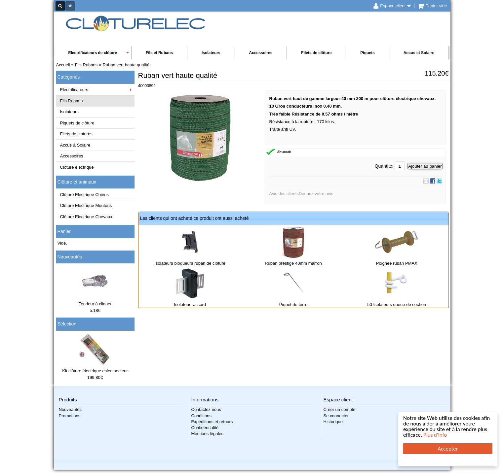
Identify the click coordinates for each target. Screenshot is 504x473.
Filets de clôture (316, 53)
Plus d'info (435, 434)
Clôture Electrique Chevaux (86, 216)
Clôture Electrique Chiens (84, 194)
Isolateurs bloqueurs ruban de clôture (189, 263)
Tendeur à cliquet (95, 303)
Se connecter (336, 415)
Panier (64, 231)
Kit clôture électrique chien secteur (95, 370)
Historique (333, 421)
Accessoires (261, 53)
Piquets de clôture (77, 122)
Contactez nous (206, 409)
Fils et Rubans (159, 53)
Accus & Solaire (75, 145)
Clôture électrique (77, 167)
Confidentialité (204, 427)
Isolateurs (211, 53)
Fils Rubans (71, 100)
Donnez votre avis (316, 193)
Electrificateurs (74, 89)
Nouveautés (70, 256)
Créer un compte (340, 409)
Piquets (367, 53)
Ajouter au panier (425, 166)
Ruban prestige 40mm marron (293, 263)
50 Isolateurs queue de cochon (396, 304)
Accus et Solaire (419, 53)
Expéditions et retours (212, 421)
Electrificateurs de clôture (92, 53)
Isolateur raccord (190, 304)
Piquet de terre (293, 304)
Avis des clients (284, 193)
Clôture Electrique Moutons (86, 205)
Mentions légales (207, 433)
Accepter (448, 448)
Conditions (201, 415)
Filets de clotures (76, 133)
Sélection (67, 323)
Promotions (70, 415)
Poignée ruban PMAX (396, 263)
